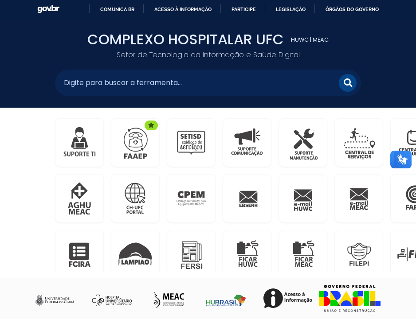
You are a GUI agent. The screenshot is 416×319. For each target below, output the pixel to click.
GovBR (48, 9)
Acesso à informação (183, 9)
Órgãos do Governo (352, 9)
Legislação (291, 9)
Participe (244, 9)
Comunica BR (117, 9)
